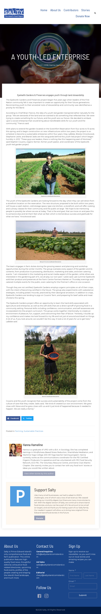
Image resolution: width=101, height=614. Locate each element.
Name (72, 571)
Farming (19, 431)
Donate (39, 519)
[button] (39, 597)
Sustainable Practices (33, 431)
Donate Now (83, 16)
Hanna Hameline (57, 65)
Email (72, 582)
